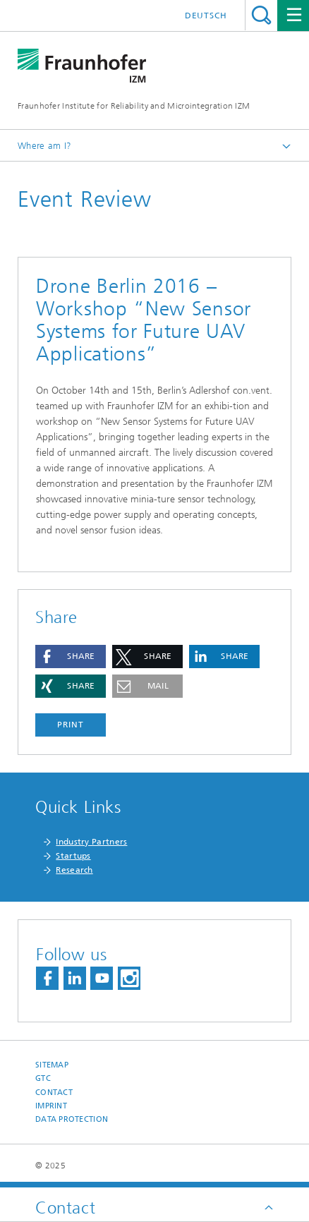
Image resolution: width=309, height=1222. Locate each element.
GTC (43, 1078)
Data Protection (71, 1119)
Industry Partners (91, 842)
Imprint (51, 1106)
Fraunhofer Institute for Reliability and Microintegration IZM (134, 106)
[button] (70, 656)
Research (74, 870)
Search (261, 15)
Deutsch (206, 15)
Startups (73, 856)
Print (70, 725)
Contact (54, 1092)
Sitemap (51, 1065)
